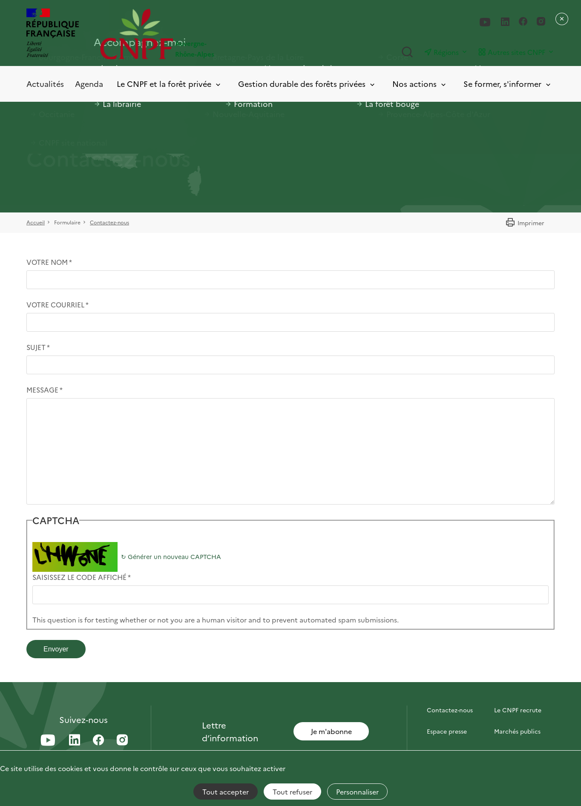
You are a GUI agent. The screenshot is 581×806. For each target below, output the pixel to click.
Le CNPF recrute (517, 710)
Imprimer (524, 223)
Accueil (35, 222)
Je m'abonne (331, 731)
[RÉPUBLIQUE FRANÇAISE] (52, 34)
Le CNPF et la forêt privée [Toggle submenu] (169, 84)
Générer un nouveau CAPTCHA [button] (171, 557)
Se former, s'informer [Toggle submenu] (507, 84)
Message (42, 389)
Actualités (45, 83)
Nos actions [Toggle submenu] (419, 84)
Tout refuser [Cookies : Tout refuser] (292, 791)
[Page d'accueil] (195, 34)
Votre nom (47, 262)
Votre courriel (55, 304)
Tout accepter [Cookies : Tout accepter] (225, 791)
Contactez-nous (109, 222)
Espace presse (447, 731)
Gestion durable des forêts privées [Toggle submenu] (307, 84)
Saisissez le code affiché (79, 577)
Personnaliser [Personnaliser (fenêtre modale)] (357, 791)
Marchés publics (517, 731)
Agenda (89, 83)
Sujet (36, 347)
